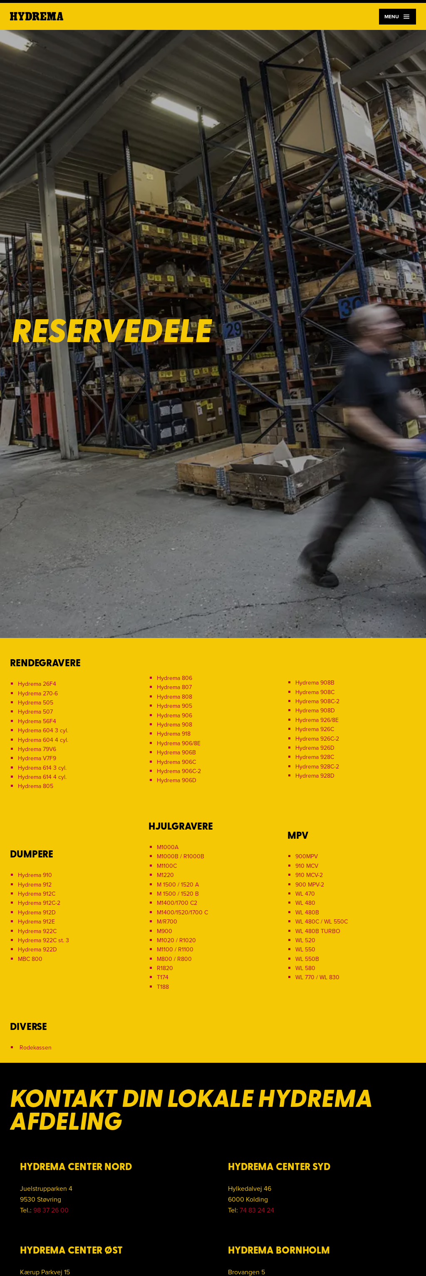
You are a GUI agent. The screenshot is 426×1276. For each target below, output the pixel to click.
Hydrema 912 (35, 884)
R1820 (165, 968)
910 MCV (306, 866)
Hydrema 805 (35, 786)
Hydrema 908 (174, 724)
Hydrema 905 (174, 706)
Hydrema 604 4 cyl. (43, 740)
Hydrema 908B (314, 682)
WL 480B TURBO (317, 931)
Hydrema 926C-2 (317, 738)
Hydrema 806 (174, 678)
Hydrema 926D (314, 748)
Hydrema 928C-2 (317, 766)
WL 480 (305, 903)
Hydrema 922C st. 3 (43, 940)
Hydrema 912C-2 (39, 903)
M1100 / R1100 (175, 949)
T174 (162, 977)
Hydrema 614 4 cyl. (42, 777)
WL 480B (307, 912)
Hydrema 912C (36, 893)
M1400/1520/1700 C (182, 912)
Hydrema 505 (35, 702)
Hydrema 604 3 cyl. (43, 730)
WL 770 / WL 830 (317, 977)
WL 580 (305, 968)
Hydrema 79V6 (37, 749)
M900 (164, 931)
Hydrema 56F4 (37, 721)
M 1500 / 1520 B (178, 893)
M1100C (167, 866)
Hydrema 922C (37, 931)
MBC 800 (30, 959)
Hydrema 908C (314, 692)
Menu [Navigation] (397, 17)
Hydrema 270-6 (38, 693)
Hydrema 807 (174, 687)
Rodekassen (36, 1047)
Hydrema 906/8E (179, 743)
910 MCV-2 (309, 875)
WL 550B (307, 959)
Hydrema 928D (314, 775)
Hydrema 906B (176, 752)
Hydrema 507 (35, 711)
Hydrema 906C (176, 762)
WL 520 (305, 940)
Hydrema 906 (174, 715)
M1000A (167, 847)
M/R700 (167, 921)
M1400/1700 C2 (177, 903)
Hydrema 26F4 (37, 684)
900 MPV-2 (309, 884)
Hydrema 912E (36, 921)
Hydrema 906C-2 (179, 771)
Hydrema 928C (314, 757)
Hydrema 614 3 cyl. (42, 768)
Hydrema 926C (314, 729)
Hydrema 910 (35, 875)
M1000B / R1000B (180, 856)
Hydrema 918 (174, 733)
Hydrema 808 (174, 696)
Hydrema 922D (37, 949)
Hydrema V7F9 (37, 758)
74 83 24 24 (257, 1210)
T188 (163, 987)
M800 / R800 (174, 959)
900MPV (306, 856)
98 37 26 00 (51, 1210)
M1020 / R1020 (176, 940)
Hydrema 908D (315, 710)
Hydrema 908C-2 (317, 701)
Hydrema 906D (176, 780)
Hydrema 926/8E (317, 720)
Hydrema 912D (37, 912)
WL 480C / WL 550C (321, 921)
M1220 (165, 875)
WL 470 (305, 893)
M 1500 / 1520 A (178, 884)
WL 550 (305, 949)
